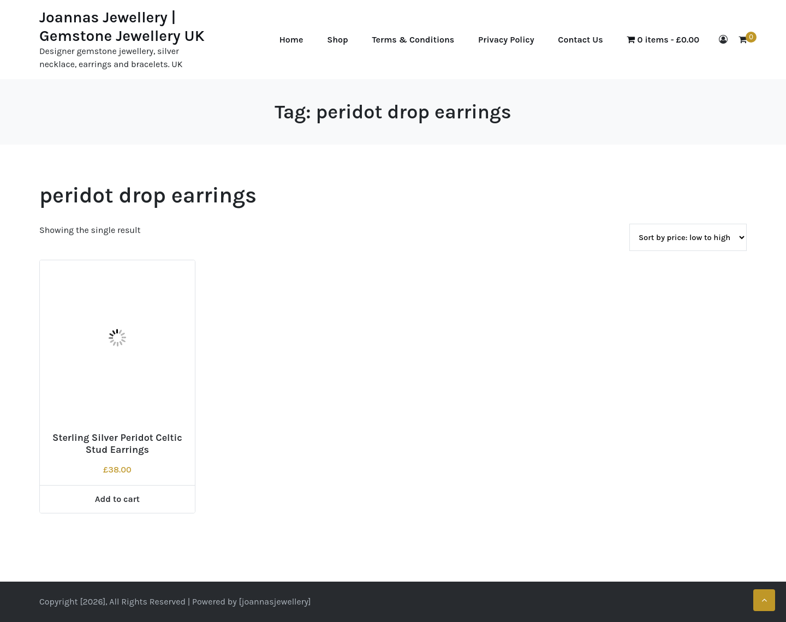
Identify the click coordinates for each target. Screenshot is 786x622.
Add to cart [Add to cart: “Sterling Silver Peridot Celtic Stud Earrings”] (117, 499)
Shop (337, 39)
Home (291, 39)
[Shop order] (688, 237)
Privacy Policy (506, 39)
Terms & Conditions (413, 39)
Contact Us (580, 39)
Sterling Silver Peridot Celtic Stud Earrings (117, 444)
